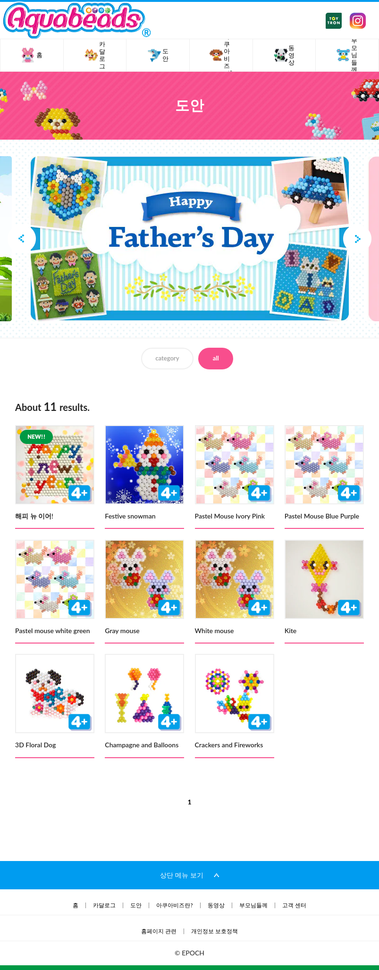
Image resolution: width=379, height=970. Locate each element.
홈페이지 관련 (159, 931)
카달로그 (104, 905)
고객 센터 (294, 905)
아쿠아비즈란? (174, 905)
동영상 (216, 905)
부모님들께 (253, 905)
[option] (189, 239)
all (216, 358)
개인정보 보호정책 (214, 931)
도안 (136, 905)
